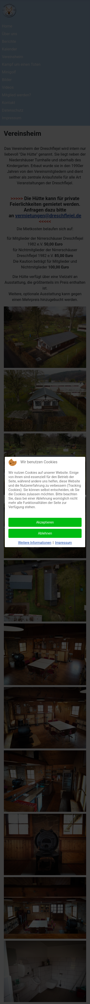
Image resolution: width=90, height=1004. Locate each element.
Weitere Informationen (34, 543)
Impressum (63, 543)
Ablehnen (45, 533)
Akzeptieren (45, 522)
